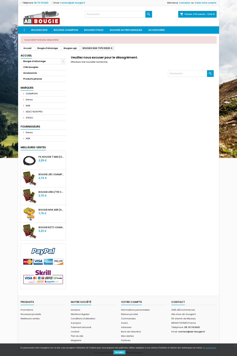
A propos (76, 323)
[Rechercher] (118, 14)
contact (75, 331)
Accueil (26, 55)
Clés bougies (30, 67)
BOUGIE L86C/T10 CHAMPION (51, 192)
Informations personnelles (135, 309)
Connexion (184, 2)
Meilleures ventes (30, 318)
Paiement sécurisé (81, 327)
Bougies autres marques (126, 30)
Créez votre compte (205, 2)
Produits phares (32, 78)
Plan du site (77, 336)
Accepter (119, 352)
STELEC (29, 117)
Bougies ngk (39, 30)
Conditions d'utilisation (83, 318)
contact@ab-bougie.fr (72, 2)
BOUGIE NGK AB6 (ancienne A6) (51, 209)
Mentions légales (80, 314)
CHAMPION (31, 93)
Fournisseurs (30, 126)
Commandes (128, 318)
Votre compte (131, 302)
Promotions (27, 309)
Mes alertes (127, 336)
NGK (27, 105)
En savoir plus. (210, 348)
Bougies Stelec (94, 30)
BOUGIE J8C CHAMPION (51, 174)
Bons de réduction (131, 331)
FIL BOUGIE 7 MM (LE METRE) (51, 156)
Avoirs (124, 323)
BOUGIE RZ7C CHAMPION (51, 227)
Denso (29, 99)
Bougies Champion (66, 30)
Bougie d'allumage (34, 61)
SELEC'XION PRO (34, 111)
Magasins (76, 340)
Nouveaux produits (31, 314)
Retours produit (129, 314)
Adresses (126, 327)
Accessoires (156, 30)
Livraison (75, 309)
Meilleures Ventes (33, 147)
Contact (178, 302)
